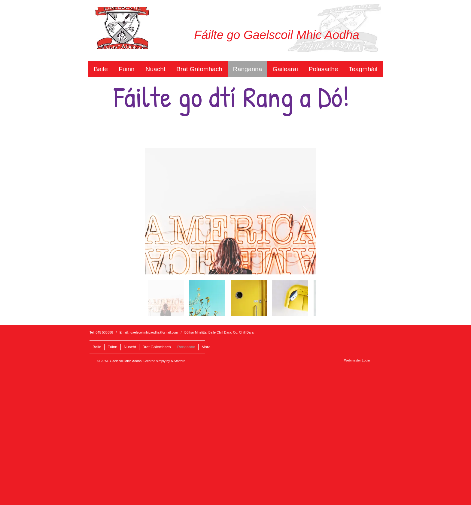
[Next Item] (305, 211)
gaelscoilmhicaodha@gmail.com (154, 332)
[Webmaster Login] (357, 360)
